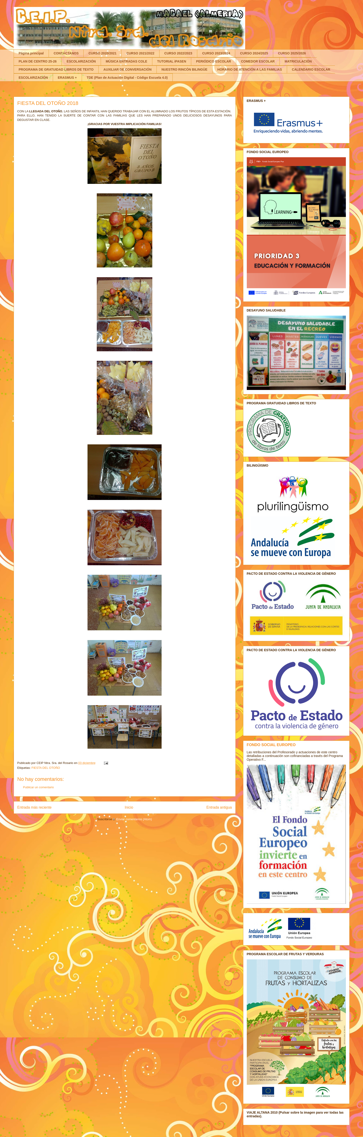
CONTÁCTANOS (66, 53)
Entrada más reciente (34, 807)
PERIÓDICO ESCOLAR (213, 61)
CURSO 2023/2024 (216, 53)
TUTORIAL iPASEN (171, 61)
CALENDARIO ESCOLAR (311, 69)
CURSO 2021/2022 (140, 53)
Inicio (129, 807)
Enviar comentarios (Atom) (134, 819)
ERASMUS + (67, 77)
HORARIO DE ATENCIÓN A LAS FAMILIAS (249, 69)
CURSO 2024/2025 (254, 53)
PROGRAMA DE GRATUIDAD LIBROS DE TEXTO (56, 69)
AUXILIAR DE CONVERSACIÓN (127, 69)
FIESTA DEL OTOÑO (45, 768)
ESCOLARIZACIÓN (81, 61)
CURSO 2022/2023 (178, 53)
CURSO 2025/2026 (292, 53)
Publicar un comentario (38, 787)
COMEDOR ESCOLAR (258, 61)
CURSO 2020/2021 (102, 53)
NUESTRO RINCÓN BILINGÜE (184, 69)
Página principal (31, 53)
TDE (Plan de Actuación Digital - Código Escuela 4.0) (127, 77)
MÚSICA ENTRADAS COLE (126, 61)
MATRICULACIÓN (298, 61)
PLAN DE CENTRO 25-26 (38, 61)
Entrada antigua (219, 807)
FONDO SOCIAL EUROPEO (271, 745)
